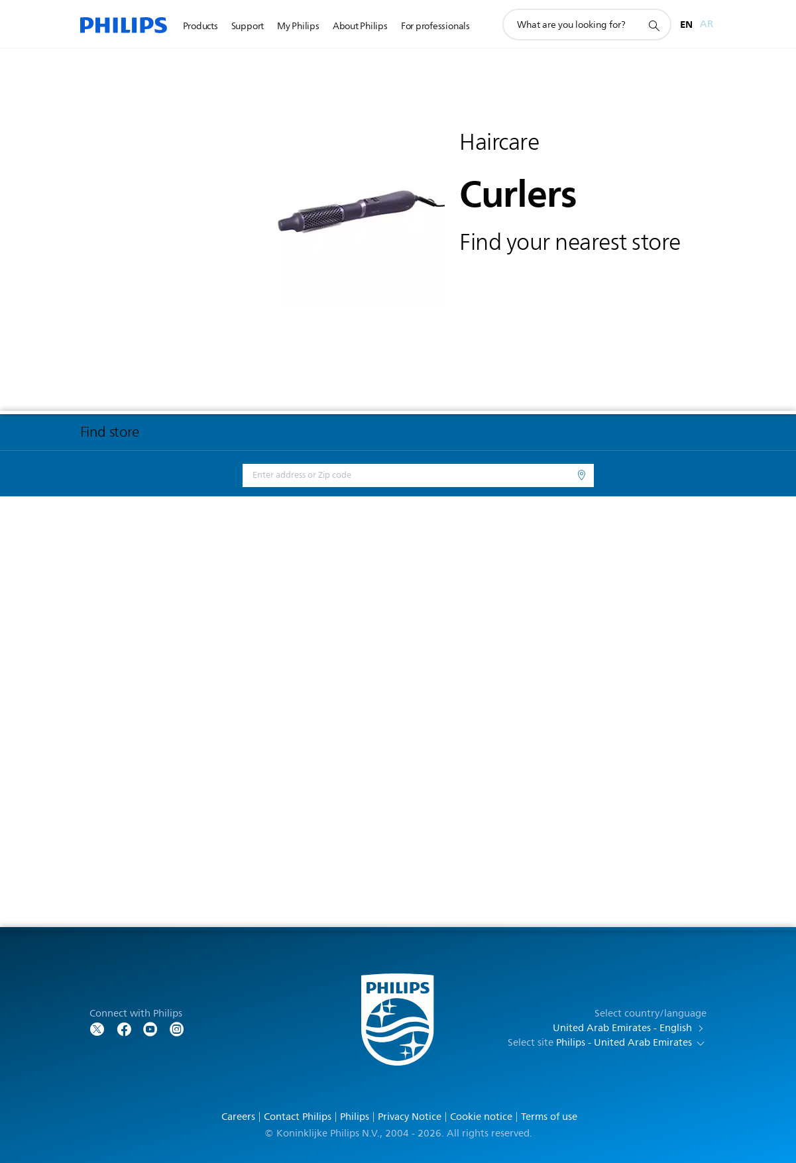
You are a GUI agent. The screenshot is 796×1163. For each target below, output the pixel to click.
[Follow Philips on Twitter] (97, 1028)
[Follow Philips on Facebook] (124, 1028)
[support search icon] (653, 25)
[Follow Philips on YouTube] (150, 1028)
